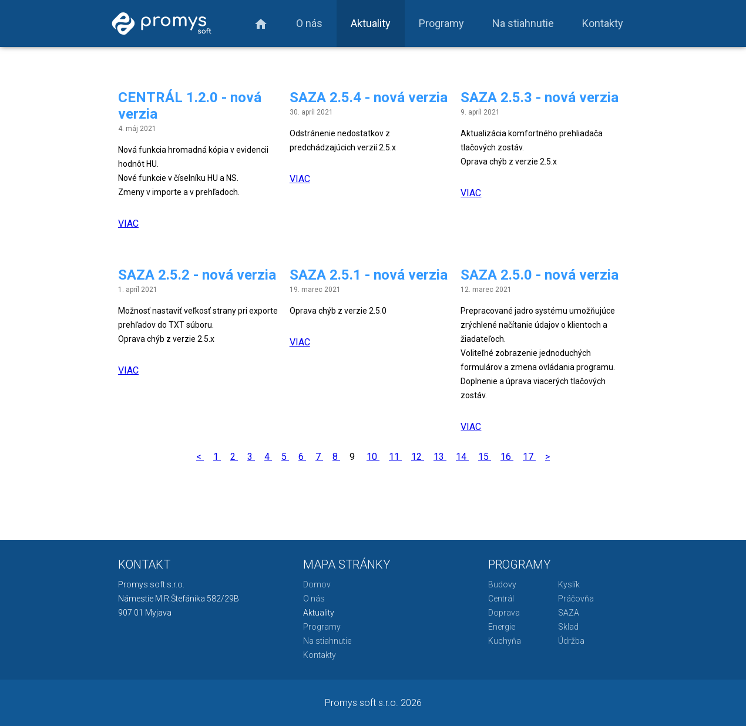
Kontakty (602, 23)
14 (462, 456)
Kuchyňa (504, 641)
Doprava (504, 612)
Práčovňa (576, 598)
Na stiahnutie (523, 23)
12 (417, 456)
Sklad (568, 626)
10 (373, 456)
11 (395, 456)
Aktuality (371, 23)
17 (529, 456)
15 (484, 456)
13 (440, 456)
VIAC (128, 223)
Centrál (501, 598)
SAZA (568, 612)
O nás (309, 23)
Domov (317, 584)
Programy (441, 23)
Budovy (502, 584)
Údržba (571, 641)
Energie (501, 626)
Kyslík (569, 584)
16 (506, 456)
